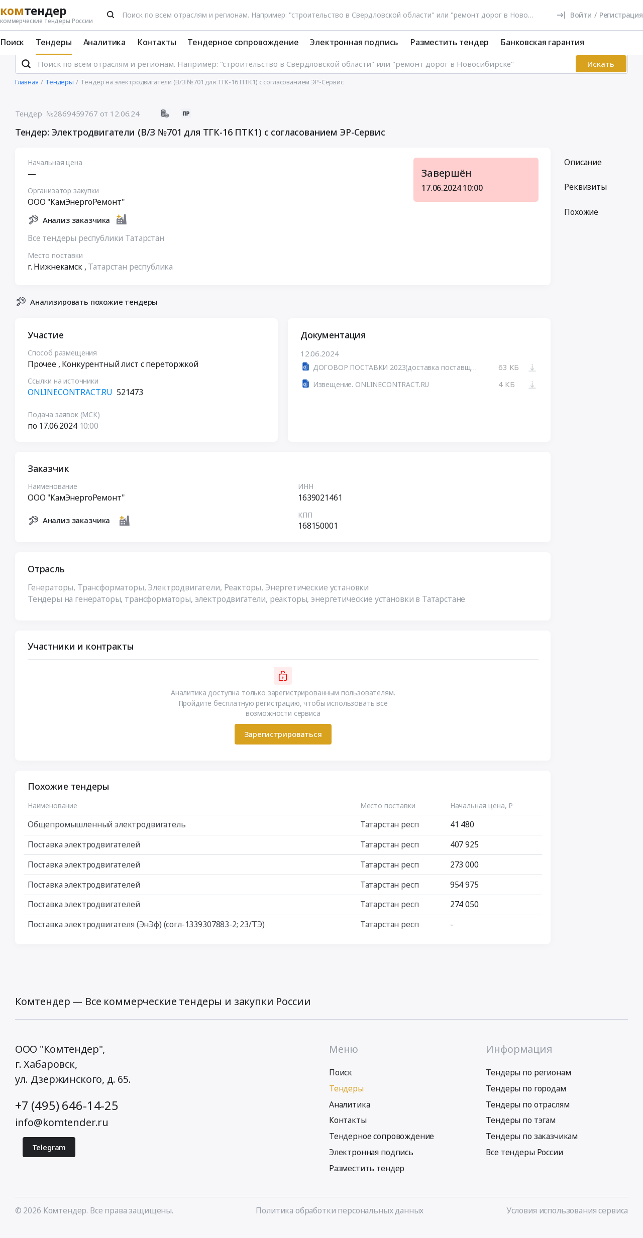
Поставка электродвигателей (84, 852)
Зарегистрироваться (283, 742)
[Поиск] (111, 14)
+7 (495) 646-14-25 (67, 1114)
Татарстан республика (130, 274)
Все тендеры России (524, 1160)
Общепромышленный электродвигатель (107, 832)
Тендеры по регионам (528, 1080)
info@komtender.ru (62, 1130)
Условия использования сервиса (567, 1218)
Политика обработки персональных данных (339, 1218)
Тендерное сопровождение (242, 42)
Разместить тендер (449, 42)
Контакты (156, 42)
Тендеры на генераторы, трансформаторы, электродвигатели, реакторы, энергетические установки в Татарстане (246, 607)
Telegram (49, 1156)
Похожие (581, 220)
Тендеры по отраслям (527, 1112)
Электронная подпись (354, 42)
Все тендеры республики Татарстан (96, 246)
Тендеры (54, 42)
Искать (600, 72)
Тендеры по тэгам (520, 1128)
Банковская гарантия (542, 42)
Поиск (12, 42)
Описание (583, 170)
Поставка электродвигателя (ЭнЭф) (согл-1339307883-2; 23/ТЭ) (146, 932)
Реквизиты (585, 195)
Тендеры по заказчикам (532, 1144)
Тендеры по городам (526, 1096)
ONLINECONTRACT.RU (70, 400)
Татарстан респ (389, 832)
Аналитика (104, 42)
